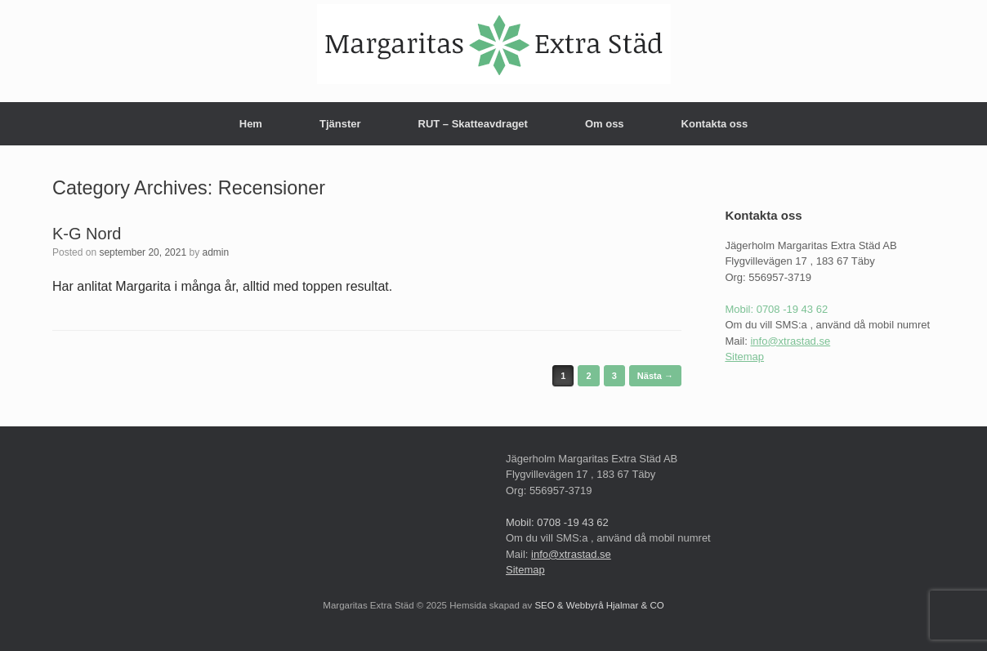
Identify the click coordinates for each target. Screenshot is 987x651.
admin (216, 252)
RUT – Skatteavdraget (473, 124)
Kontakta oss (714, 124)
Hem (250, 124)
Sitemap (744, 356)
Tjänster (340, 124)
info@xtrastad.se (790, 341)
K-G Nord (86, 234)
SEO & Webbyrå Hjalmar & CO (597, 605)
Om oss (604, 124)
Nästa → (655, 376)
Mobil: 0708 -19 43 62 (776, 309)
